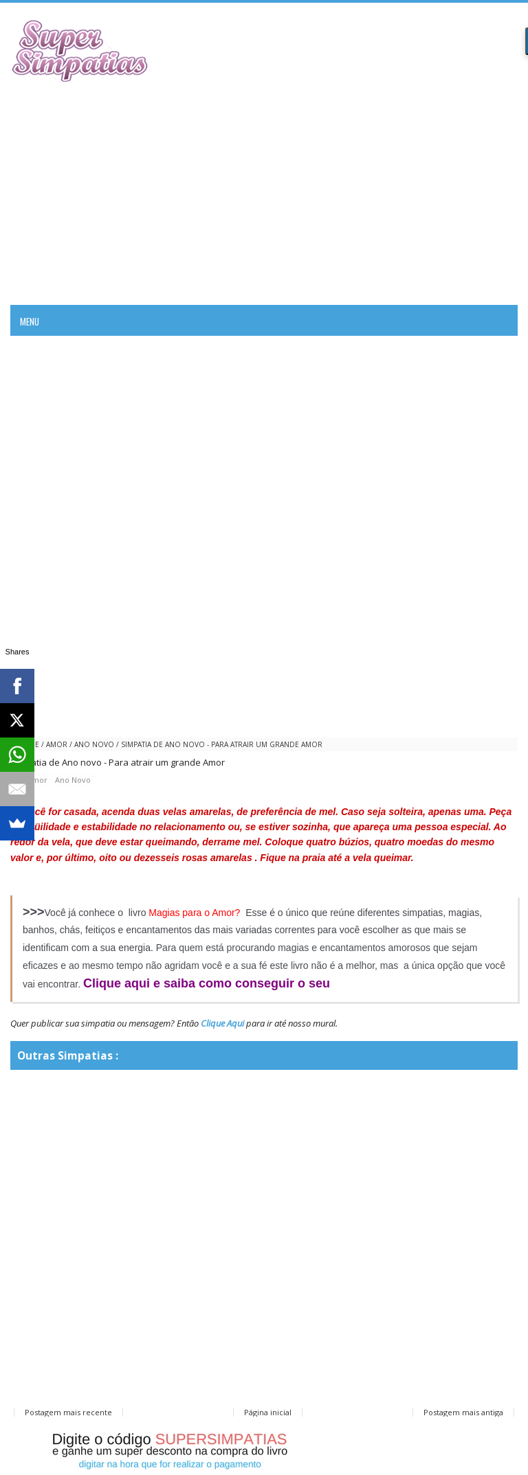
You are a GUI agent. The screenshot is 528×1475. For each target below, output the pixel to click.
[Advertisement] (264, 191)
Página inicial (268, 1412)
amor (56, 744)
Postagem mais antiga (463, 1412)
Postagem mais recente (68, 1412)
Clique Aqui (222, 1023)
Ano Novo (94, 744)
